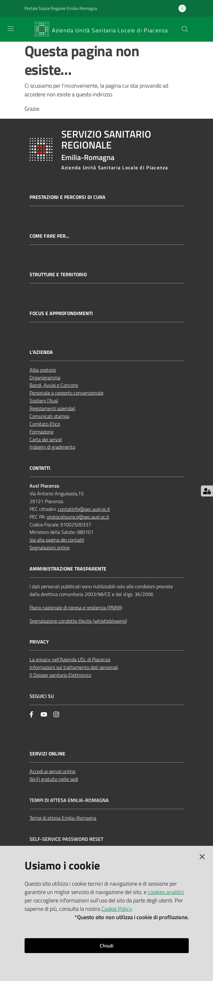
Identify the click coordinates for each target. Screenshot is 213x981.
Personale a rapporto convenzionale (67, 393)
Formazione (41, 431)
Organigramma (45, 377)
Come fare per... (49, 236)
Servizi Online (47, 753)
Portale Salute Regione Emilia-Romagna (61, 8)
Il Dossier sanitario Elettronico (60, 675)
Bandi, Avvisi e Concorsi (54, 385)
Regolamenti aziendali (52, 408)
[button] (185, 29)
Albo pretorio (43, 370)
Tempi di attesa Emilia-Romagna (63, 818)
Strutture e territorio (58, 274)
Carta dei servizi (46, 439)
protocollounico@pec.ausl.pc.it (78, 516)
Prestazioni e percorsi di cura (67, 197)
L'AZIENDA (41, 352)
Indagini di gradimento (52, 447)
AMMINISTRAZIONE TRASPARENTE (68, 568)
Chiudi (106, 945)
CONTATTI (40, 468)
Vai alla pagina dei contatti (57, 539)
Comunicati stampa (49, 416)
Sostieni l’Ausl (44, 400)
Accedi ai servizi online (53, 771)
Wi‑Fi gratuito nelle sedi (54, 779)
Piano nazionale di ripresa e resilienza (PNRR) (76, 607)
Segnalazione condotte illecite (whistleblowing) (78, 621)
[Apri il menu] (10, 28)
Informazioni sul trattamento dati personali (74, 667)
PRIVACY (39, 641)
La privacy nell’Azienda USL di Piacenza (70, 659)
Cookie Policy (116, 909)
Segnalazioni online (50, 547)
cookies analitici (166, 892)
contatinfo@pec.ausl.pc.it (84, 509)
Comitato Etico (45, 424)
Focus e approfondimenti (61, 313)
